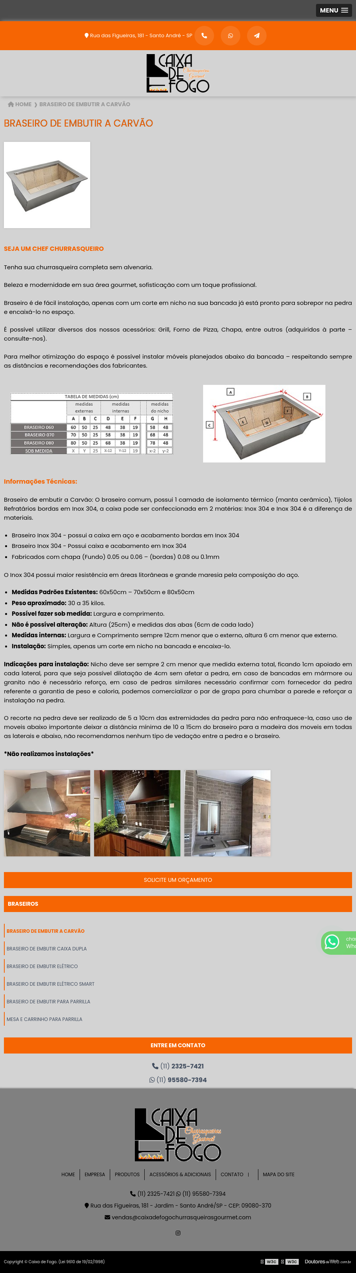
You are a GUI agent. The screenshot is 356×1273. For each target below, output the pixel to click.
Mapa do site (278, 1174)
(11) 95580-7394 (200, 1194)
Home (68, 1174)
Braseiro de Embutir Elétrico (42, 966)
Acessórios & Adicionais (180, 1174)
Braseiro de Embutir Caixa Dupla (47, 948)
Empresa (95, 1174)
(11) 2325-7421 (153, 1194)
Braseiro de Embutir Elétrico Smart (50, 984)
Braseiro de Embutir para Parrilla (48, 1001)
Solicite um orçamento (178, 880)
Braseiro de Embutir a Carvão (46, 931)
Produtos (127, 1174)
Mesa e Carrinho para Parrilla (44, 1019)
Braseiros (23, 904)
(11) (178, 1066)
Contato (232, 1174)
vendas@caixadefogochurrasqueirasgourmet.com (178, 1217)
